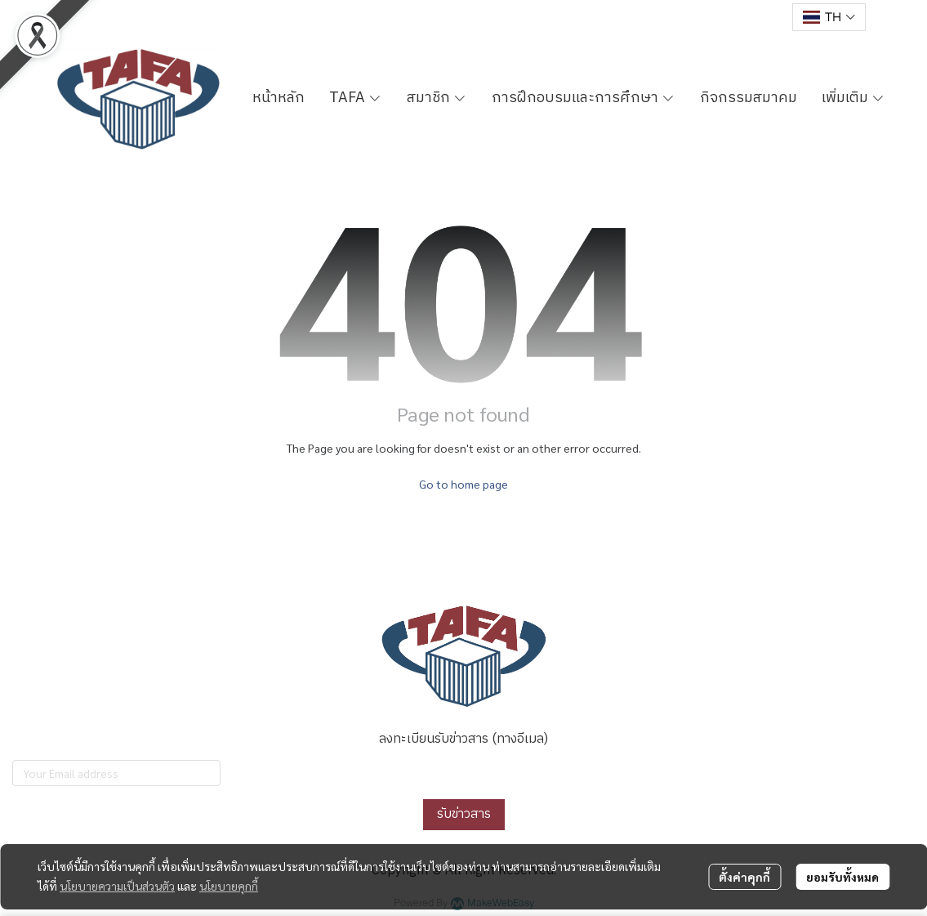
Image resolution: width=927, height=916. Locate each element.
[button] (829, 17)
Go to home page (463, 483)
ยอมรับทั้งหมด (842, 876)
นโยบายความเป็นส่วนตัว (117, 885)
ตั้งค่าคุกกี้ (744, 876)
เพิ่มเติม (853, 98)
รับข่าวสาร (464, 814)
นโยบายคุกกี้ (228, 885)
